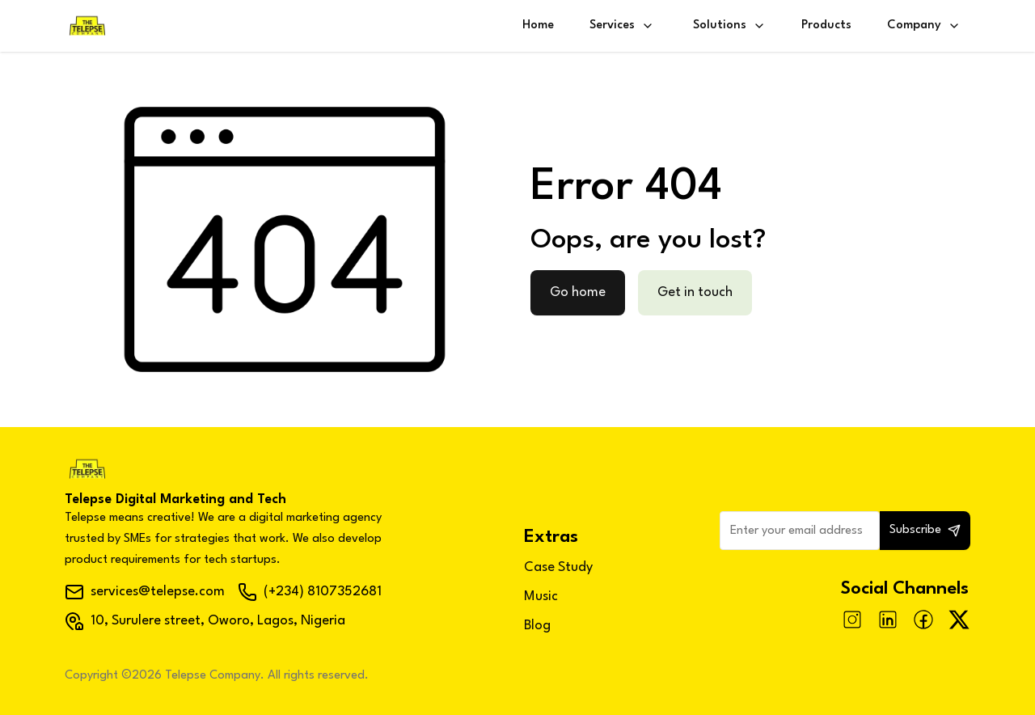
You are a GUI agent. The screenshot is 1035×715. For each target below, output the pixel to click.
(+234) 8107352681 (310, 592)
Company (924, 25)
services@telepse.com (145, 592)
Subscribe (925, 530)
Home (538, 25)
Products (826, 25)
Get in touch (695, 292)
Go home (578, 292)
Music (541, 596)
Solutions (729, 25)
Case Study (558, 567)
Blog (537, 625)
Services (621, 25)
